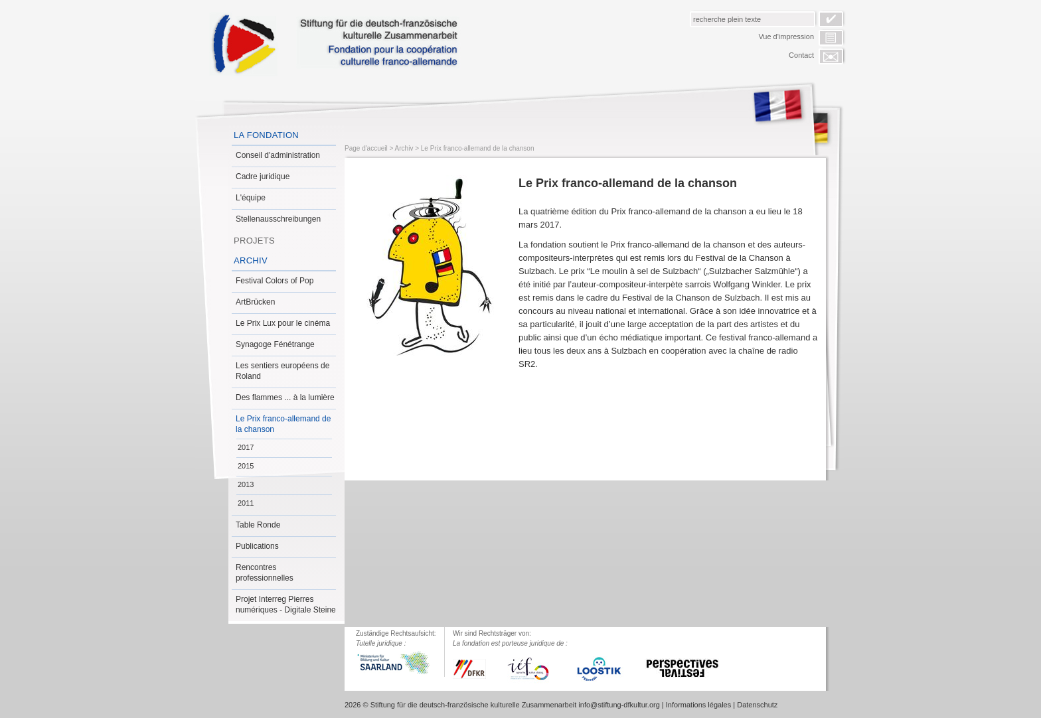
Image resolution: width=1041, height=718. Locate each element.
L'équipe (251, 197)
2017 (246, 447)
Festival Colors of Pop (274, 280)
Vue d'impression (786, 36)
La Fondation (266, 135)
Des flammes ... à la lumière (285, 397)
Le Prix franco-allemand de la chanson (283, 424)
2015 (246, 466)
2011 (246, 503)
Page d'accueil (366, 148)
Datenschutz (757, 705)
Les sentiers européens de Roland (282, 371)
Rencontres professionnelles (264, 573)
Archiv (251, 260)
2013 (246, 484)
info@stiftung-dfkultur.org (618, 705)
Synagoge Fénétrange (275, 344)
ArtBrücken (255, 302)
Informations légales (698, 705)
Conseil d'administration (278, 155)
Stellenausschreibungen (278, 219)
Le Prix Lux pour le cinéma (283, 323)
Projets (254, 241)
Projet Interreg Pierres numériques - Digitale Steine (286, 604)
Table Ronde (258, 525)
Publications (257, 546)
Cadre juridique (262, 176)
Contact (801, 55)
